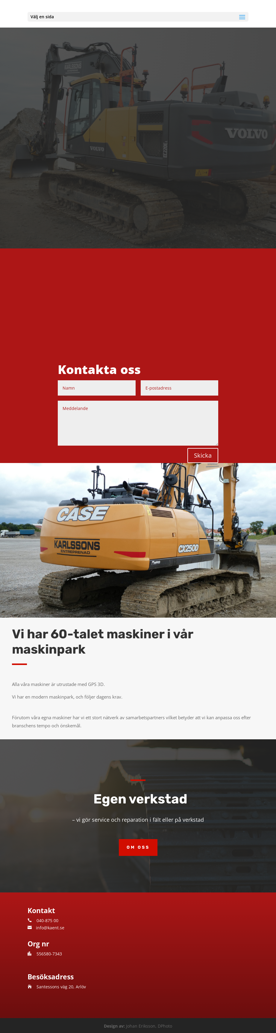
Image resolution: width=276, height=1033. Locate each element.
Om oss (138, 847)
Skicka (203, 455)
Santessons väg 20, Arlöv (61, 987)
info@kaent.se (50, 928)
